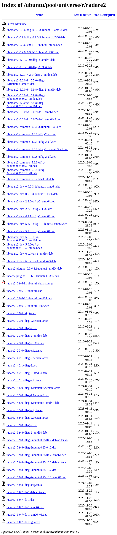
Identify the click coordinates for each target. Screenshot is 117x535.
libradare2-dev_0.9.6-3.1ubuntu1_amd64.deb (33, 186)
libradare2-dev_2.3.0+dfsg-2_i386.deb (29, 208)
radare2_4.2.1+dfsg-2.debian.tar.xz (27, 358)
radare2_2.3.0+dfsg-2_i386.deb (25, 343)
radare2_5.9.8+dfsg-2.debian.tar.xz (27, 417)
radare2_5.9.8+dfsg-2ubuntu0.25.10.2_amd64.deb (36, 477)
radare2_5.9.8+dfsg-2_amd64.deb (27, 432)
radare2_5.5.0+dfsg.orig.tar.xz (24, 410)
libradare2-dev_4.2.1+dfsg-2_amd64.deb (31, 216)
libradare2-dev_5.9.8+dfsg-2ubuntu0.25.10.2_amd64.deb (24, 246)
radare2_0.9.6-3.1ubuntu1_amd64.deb (29, 298)
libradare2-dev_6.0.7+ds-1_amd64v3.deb (31, 261)
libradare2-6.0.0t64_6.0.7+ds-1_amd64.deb (32, 112)
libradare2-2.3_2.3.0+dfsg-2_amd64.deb (31, 59)
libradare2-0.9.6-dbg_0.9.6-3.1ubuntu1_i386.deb (36, 37)
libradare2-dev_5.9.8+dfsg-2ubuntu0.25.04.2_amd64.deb (24, 238)
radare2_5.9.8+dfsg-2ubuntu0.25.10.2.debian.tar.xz (37, 462)
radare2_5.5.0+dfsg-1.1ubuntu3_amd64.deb (33, 402)
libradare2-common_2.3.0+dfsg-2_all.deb (31, 134)
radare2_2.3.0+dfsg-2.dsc (22, 328)
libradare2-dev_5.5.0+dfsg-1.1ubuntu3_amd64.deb (37, 223)
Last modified (82, 14)
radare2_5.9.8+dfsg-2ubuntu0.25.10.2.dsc (31, 469)
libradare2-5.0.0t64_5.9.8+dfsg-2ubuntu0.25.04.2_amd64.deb (26, 97)
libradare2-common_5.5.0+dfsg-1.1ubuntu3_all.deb (37, 149)
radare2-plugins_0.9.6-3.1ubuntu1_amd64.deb (34, 268)
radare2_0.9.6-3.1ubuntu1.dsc (24, 290)
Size (96, 14)
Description (107, 14)
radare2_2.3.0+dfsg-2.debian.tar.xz (27, 320)
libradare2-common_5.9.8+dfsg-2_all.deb (31, 156)
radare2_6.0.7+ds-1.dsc (20, 499)
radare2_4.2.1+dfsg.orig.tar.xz (24, 380)
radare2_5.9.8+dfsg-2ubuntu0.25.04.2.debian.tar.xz (37, 440)
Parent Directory (16, 23)
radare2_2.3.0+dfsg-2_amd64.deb (27, 335)
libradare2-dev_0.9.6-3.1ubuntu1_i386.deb (32, 194)
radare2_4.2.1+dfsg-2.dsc (22, 365)
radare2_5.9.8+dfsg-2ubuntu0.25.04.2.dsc (31, 447)
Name (39, 14)
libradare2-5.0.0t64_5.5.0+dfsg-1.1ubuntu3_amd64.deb (26, 82)
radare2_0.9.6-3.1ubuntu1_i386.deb (28, 305)
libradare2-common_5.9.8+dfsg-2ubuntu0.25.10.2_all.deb (26, 171)
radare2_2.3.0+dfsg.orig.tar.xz (24, 350)
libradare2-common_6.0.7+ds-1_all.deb (30, 179)
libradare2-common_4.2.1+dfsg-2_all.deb (31, 141)
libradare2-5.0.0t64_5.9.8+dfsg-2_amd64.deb (34, 89)
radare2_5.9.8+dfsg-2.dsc (22, 425)
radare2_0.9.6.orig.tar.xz (21, 313)
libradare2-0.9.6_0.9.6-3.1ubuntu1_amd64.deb (34, 44)
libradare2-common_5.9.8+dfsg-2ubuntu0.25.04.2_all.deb (26, 164)
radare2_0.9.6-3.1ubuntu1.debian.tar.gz (30, 283)
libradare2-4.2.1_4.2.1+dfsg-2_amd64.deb (32, 74)
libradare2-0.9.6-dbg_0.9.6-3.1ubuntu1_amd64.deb (37, 30)
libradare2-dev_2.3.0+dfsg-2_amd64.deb (31, 201)
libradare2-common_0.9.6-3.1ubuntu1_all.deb (34, 126)
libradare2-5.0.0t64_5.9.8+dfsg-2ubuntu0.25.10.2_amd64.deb (26, 104)
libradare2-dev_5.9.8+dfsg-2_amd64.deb (31, 231)
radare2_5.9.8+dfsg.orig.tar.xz (24, 484)
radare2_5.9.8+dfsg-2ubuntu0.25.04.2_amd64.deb (36, 455)
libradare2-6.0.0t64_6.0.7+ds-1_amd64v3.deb (34, 119)
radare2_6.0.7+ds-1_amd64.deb (25, 507)
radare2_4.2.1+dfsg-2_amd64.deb (27, 372)
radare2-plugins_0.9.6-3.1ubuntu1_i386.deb (33, 276)
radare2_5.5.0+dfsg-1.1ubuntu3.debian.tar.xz (33, 387)
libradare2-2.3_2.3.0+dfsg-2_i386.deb (29, 67)
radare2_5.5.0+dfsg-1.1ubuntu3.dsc (28, 395)
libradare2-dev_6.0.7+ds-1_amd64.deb (30, 253)
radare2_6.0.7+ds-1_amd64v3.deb (27, 514)
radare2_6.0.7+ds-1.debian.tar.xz (26, 492)
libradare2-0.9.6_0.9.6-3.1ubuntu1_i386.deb (33, 52)
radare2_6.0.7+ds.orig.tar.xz (23, 522)
